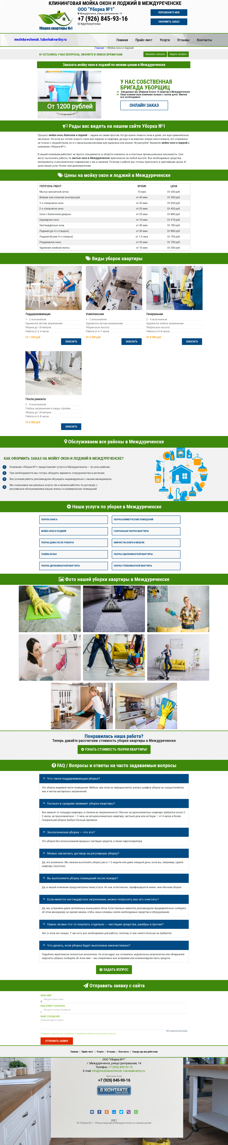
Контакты (204, 40)
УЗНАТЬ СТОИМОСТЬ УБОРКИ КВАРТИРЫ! (114, 749)
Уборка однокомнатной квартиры (133, 554)
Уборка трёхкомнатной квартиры (133, 565)
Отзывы (183, 40)
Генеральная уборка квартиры (131, 531)
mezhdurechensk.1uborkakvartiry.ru (40, 39)
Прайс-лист (143, 40)
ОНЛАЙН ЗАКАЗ (144, 105)
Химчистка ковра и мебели (129, 542)
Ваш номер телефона (53, 1004)
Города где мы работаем (145, 1050)
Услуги (165, 40)
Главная (122, 40)
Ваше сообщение (50, 1015)
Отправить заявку (56, 1039)
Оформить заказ (169, 21)
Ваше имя (46, 994)
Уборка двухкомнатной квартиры (60, 565)
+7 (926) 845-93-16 (103, 18)
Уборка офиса (49, 519)
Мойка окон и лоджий (53, 531)
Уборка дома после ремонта (57, 542)
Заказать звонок (155, 54)
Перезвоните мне (169, 12)
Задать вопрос (178, 54)
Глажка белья (49, 554)
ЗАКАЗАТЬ (71, 341)
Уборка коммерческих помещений (133, 519)
